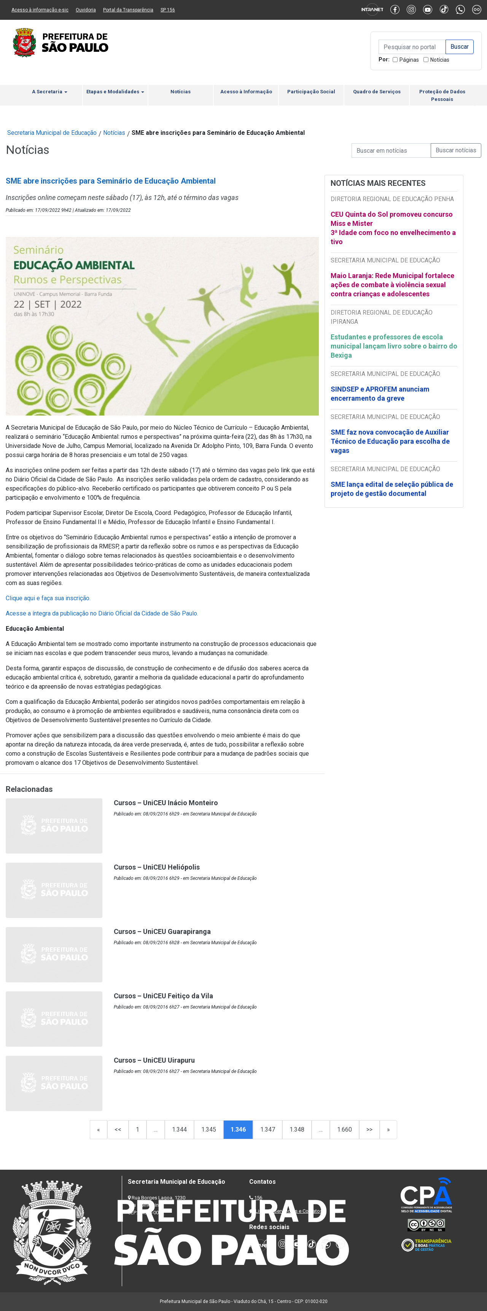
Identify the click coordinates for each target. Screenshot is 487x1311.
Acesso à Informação (246, 91)
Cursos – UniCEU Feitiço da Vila (163, 996)
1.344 (179, 1129)
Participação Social (311, 91)
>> (369, 1129)
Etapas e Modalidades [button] (115, 91)
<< (118, 1129)
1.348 (297, 1129)
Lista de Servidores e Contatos (289, 1211)
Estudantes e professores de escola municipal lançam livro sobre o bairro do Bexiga (394, 346)
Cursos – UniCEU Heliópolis (157, 867)
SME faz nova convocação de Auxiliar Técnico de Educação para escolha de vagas (390, 441)
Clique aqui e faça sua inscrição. (48, 598)
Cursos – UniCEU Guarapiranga (162, 931)
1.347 (267, 1129)
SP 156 (168, 10)
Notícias (439, 60)
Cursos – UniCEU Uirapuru (154, 1060)
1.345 (208, 1129)
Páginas (409, 60)
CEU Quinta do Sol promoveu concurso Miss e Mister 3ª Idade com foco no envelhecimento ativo (393, 228)
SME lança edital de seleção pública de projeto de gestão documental (392, 488)
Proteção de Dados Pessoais (442, 95)
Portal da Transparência (128, 10)
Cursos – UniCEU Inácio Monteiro (166, 803)
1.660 (344, 1129)
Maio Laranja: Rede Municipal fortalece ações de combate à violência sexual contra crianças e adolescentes (392, 285)
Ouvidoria (86, 10)
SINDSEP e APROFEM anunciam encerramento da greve (380, 393)
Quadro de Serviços (377, 91)
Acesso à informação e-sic (39, 10)
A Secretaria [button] (49, 91)
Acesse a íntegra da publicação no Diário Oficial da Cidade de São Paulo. (102, 613)
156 (258, 1198)
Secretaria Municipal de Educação (52, 132)
